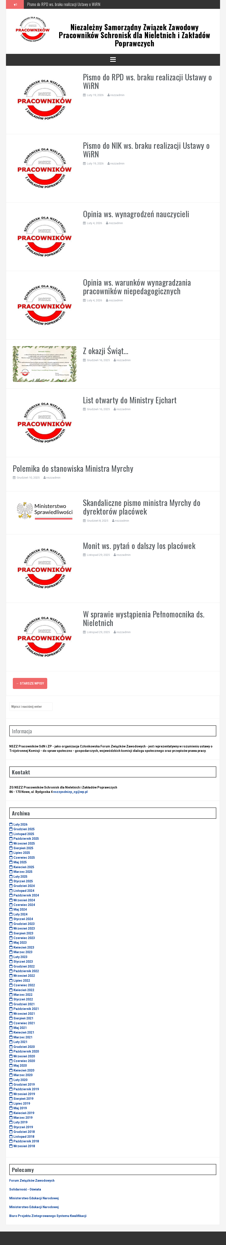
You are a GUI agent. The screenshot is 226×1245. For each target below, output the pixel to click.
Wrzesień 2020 (24, 1056)
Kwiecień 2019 (23, 1113)
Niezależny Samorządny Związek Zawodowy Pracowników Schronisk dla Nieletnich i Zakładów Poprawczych (134, 35)
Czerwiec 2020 (24, 1061)
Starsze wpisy (30, 683)
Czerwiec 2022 (24, 985)
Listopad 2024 (23, 890)
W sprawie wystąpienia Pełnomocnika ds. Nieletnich (144, 618)
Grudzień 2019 (24, 1084)
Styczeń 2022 (23, 999)
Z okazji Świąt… (105, 350)
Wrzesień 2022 (24, 975)
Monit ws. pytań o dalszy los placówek (139, 545)
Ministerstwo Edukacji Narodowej (34, 1198)
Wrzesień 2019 (24, 1094)
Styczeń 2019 (23, 1127)
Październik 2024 (26, 895)
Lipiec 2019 (21, 1103)
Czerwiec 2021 (24, 1023)
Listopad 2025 (23, 834)
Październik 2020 (26, 1051)
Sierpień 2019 (23, 1098)
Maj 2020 (20, 1065)
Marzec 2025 (22, 871)
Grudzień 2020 (24, 1047)
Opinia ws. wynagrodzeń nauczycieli (136, 213)
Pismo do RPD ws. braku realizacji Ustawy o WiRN (63, 4)
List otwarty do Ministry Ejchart (130, 400)
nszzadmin (117, 95)
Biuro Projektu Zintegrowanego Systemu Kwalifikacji (48, 1216)
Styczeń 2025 (23, 881)
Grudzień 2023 (24, 924)
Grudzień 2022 (24, 966)
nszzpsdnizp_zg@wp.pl (70, 792)
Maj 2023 (20, 942)
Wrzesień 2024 (24, 900)
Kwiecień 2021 (23, 1032)
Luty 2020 (20, 1080)
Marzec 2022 (22, 994)
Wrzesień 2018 (24, 1146)
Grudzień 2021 (24, 1004)
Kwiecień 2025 (23, 867)
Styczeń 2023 (23, 961)
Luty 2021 (20, 1042)
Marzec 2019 (22, 1117)
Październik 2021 (26, 1009)
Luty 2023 (20, 957)
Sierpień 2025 (23, 848)
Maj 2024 (20, 909)
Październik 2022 (26, 971)
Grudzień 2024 (24, 886)
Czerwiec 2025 (24, 857)
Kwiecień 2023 (23, 947)
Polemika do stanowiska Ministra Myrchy (73, 468)
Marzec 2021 (22, 1037)
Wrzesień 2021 (24, 1013)
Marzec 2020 (22, 1075)
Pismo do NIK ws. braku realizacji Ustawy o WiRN (146, 149)
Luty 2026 (20, 824)
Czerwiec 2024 (24, 905)
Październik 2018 (26, 1141)
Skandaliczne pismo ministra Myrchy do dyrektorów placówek (142, 506)
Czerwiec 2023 (24, 938)
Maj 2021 (20, 1028)
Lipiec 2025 (21, 853)
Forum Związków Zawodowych (32, 1180)
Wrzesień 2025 (24, 843)
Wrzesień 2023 (24, 928)
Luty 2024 (20, 914)
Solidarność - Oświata (25, 1189)
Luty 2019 (20, 1122)
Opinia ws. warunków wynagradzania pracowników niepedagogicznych (137, 286)
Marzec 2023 (22, 952)
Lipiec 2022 (21, 980)
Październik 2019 (26, 1089)
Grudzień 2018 (24, 1132)
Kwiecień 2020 (23, 1070)
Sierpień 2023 (23, 933)
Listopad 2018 (23, 1136)
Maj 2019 (20, 1108)
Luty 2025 (20, 876)
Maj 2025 (20, 862)
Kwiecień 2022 (23, 990)
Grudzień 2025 (24, 829)
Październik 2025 (26, 838)
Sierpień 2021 (23, 1018)
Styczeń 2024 (23, 919)
